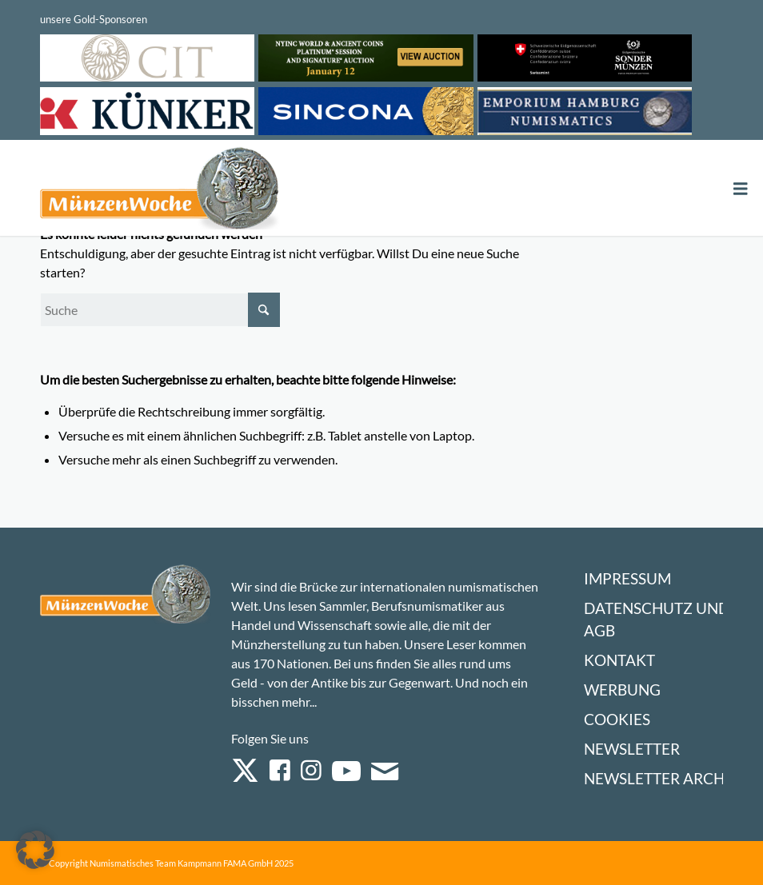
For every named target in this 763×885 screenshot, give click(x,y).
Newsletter (632, 748)
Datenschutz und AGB (656, 619)
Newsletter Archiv (662, 778)
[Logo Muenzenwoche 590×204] (160, 191)
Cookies (617, 719)
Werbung (622, 689)
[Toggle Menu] (740, 189)
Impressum (627, 578)
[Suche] (160, 310)
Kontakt (619, 660)
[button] (35, 850)
